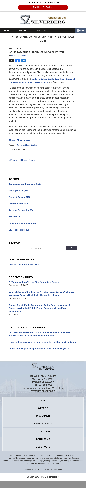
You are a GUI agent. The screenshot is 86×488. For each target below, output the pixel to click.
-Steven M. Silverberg (20, 140)
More (81, 30)
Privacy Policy (43, 430)
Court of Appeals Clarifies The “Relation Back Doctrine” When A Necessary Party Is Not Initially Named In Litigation (42, 295)
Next (33, 160)
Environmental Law (20, 204)
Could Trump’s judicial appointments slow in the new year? (40, 354)
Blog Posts (43, 454)
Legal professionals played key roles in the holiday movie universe (39, 346)
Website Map (43, 438)
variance (15, 217)
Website (25, 30)
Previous (14, 160)
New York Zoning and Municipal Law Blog (43, 19)
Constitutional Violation (23, 224)
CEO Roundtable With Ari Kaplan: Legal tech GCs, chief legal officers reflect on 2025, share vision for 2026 (41, 336)
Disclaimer (43, 422)
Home (8, 30)
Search (71, 249)
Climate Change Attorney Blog (24, 265)
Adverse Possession (21, 210)
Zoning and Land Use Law (27, 145)
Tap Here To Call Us (43, 7)
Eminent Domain (20, 197)
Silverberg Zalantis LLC (53, 477)
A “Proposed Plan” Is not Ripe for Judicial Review (35, 283)
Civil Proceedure (19, 230)
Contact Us (46, 30)
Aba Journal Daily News (27, 329)
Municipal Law (18, 190)
